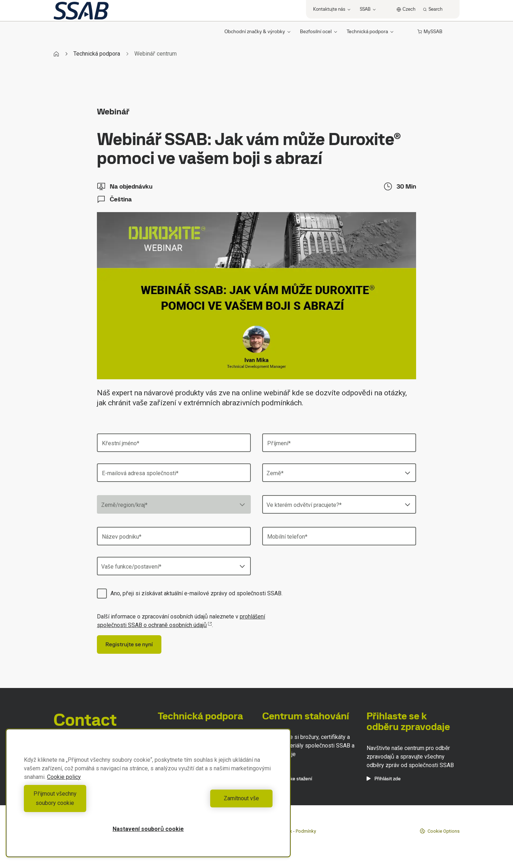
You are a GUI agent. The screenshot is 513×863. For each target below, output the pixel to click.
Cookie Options (440, 831)
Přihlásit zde (384, 778)
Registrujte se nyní (129, 644)
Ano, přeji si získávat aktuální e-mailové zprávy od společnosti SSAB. (196, 593)
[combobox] (339, 472)
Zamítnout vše (212, 803)
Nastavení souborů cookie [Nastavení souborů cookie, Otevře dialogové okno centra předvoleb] (148, 829)
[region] (148, 797)
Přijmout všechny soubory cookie (84, 803)
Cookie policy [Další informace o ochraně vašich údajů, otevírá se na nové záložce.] (64, 786)
